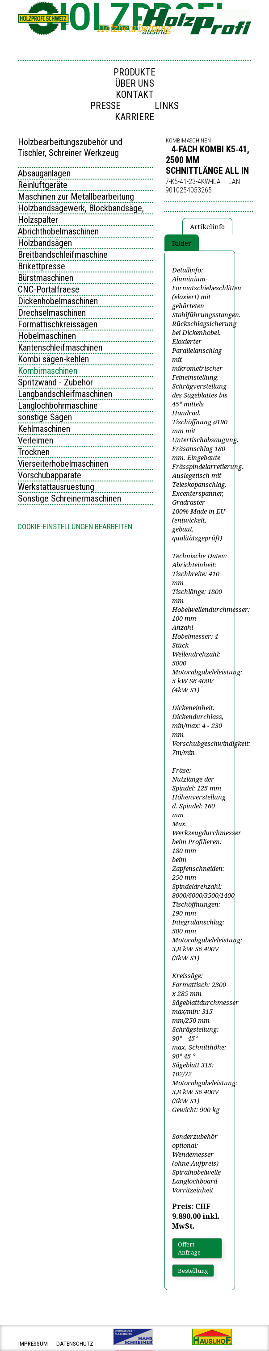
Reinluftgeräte (42, 185)
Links (167, 105)
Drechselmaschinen (52, 312)
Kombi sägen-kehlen (53, 359)
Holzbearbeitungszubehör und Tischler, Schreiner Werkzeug (70, 147)
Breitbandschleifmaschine (63, 254)
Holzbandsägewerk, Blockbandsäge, (81, 208)
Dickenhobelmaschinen (58, 301)
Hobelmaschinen (47, 335)
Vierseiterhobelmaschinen (63, 463)
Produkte (134, 72)
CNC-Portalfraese (49, 289)
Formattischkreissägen (57, 324)
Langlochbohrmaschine (58, 405)
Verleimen (35, 440)
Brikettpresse (41, 266)
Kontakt (135, 94)
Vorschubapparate (49, 475)
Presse (105, 105)
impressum (33, 1343)
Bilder (181, 242)
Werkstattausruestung (56, 486)
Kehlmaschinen (44, 428)
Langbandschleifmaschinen (65, 394)
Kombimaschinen (47, 370)
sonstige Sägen (45, 417)
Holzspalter (38, 219)
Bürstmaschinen (45, 277)
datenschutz (74, 1343)
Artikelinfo (207, 226)
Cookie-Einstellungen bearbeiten (74, 526)
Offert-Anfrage (189, 1248)
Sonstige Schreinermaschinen (69, 498)
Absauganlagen (44, 173)
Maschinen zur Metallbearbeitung (76, 196)
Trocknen (34, 452)
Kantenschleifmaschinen (60, 347)
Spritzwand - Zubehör (55, 382)
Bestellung (193, 1271)
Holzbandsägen (45, 243)
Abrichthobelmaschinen (58, 231)
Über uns (134, 83)
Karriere (134, 116)
